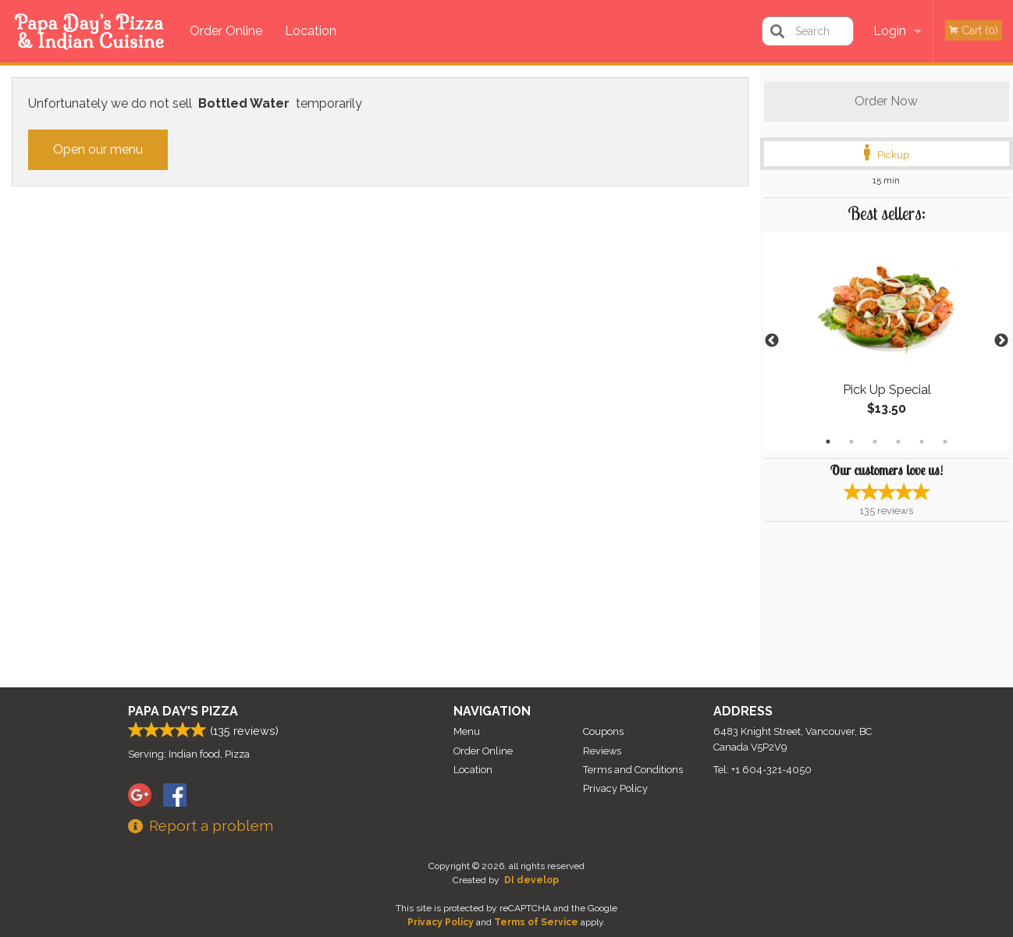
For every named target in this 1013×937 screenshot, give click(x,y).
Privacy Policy (615, 788)
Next (1001, 341)
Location (310, 30)
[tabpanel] (887, 340)
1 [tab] (828, 441)
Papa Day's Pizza (183, 711)
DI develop (531, 880)
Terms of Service (536, 922)
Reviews (602, 751)
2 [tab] (851, 441)
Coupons (603, 731)
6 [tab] (945, 441)
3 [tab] (875, 441)
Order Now (886, 101)
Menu (466, 731)
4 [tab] (898, 441)
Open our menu (98, 149)
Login (889, 30)
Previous (772, 341)
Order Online (226, 30)
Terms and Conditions (633, 770)
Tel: (762, 770)
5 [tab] (921, 441)
